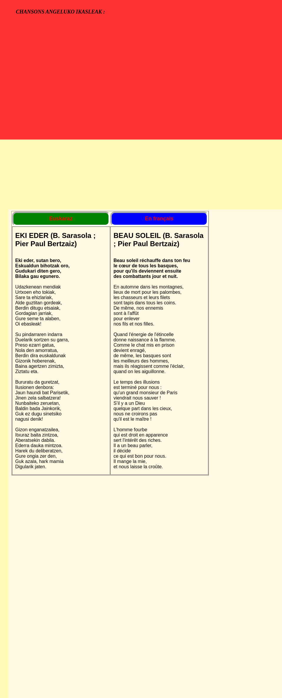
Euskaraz (61, 219)
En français (159, 219)
